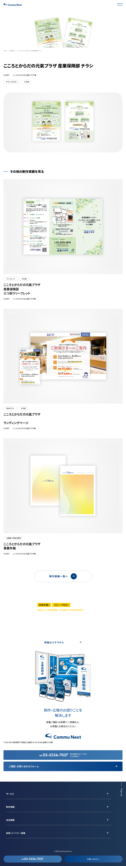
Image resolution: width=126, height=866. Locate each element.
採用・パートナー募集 (15, 832)
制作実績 (10, 806)
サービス (10, 793)
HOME (5, 51)
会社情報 (10, 819)
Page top (122, 792)
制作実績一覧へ (63, 576)
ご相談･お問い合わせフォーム (63, 766)
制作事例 (11, 51)
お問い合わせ (93, 859)
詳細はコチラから (63, 642)
